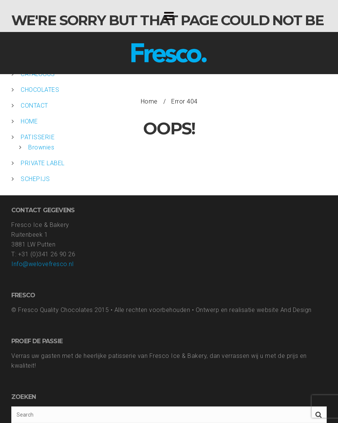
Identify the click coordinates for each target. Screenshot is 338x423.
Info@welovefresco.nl (42, 264)
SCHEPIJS (35, 179)
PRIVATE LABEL (43, 163)
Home (149, 101)
